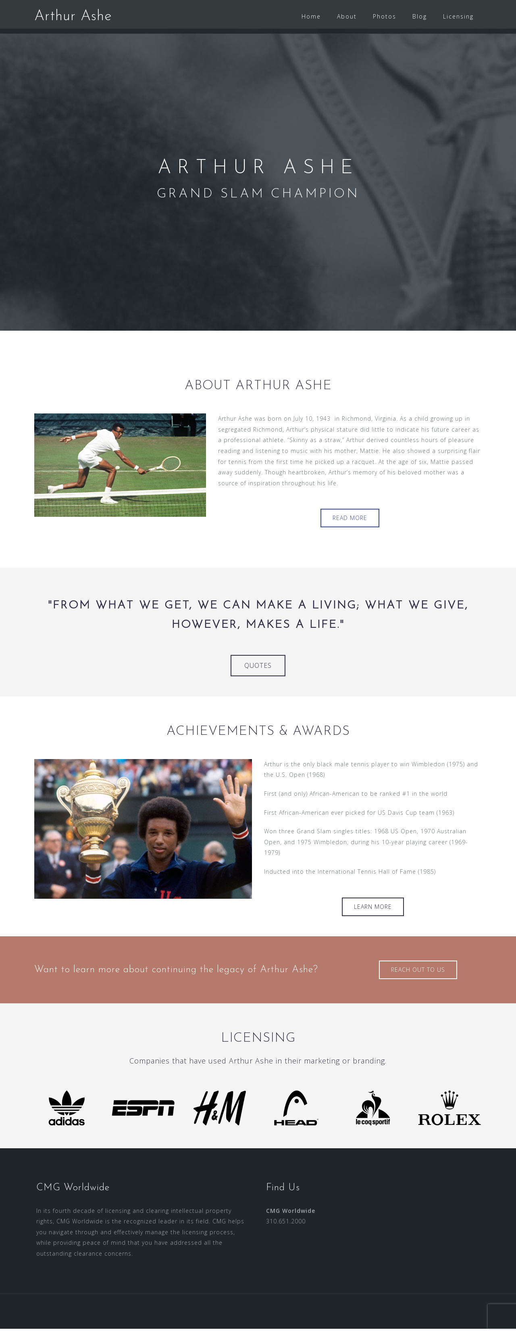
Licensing (458, 16)
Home (311, 16)
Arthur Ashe (73, 16)
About (347, 16)
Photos (384, 16)
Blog (419, 16)
